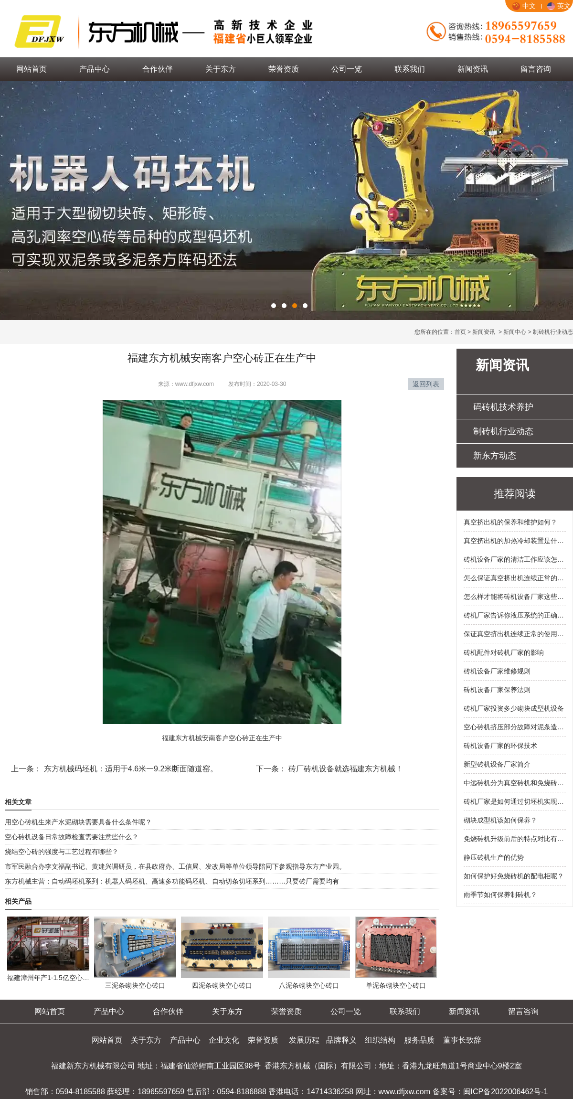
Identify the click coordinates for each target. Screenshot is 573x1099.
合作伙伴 (157, 69)
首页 (460, 332)
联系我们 (409, 69)
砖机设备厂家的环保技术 (500, 745)
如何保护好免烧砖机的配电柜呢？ (514, 876)
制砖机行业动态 (503, 431)
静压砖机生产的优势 (494, 857)
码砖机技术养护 (503, 407)
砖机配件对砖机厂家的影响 (504, 652)
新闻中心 (514, 332)
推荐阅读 (515, 494)
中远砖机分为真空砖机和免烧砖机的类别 (515, 783)
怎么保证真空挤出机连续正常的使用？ (515, 578)
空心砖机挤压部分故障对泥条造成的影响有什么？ (515, 727)
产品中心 (94, 69)
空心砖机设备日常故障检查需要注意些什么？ (71, 837)
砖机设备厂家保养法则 (497, 690)
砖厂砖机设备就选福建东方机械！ (344, 769)
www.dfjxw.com (194, 384)
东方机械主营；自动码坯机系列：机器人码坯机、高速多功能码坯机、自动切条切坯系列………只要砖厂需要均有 (172, 881)
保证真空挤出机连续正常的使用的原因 (515, 634)
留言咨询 (535, 69)
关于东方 (220, 69)
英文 (559, 6)
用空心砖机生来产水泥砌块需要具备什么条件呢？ (78, 822)
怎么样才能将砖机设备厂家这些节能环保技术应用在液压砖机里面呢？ (515, 596)
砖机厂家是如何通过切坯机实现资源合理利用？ (515, 801)
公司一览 (346, 69)
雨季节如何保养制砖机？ (500, 894)
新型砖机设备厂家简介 (497, 764)
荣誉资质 (283, 69)
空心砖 (239, 738)
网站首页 (31, 69)
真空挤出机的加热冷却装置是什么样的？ (515, 540)
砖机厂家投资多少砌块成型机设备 (514, 708)
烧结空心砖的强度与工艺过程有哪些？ (61, 851)
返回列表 (426, 384)
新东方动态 (494, 455)
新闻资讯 (472, 69)
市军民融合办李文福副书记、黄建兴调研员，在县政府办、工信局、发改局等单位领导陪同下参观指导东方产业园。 (175, 866)
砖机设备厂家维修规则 (497, 671)
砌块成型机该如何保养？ (500, 820)
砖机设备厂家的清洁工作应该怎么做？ (515, 559)
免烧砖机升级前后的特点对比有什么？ (515, 839)
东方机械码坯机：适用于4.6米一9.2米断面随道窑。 (130, 769)
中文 (524, 6)
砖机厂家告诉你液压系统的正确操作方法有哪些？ (515, 615)
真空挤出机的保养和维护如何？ (510, 522)
